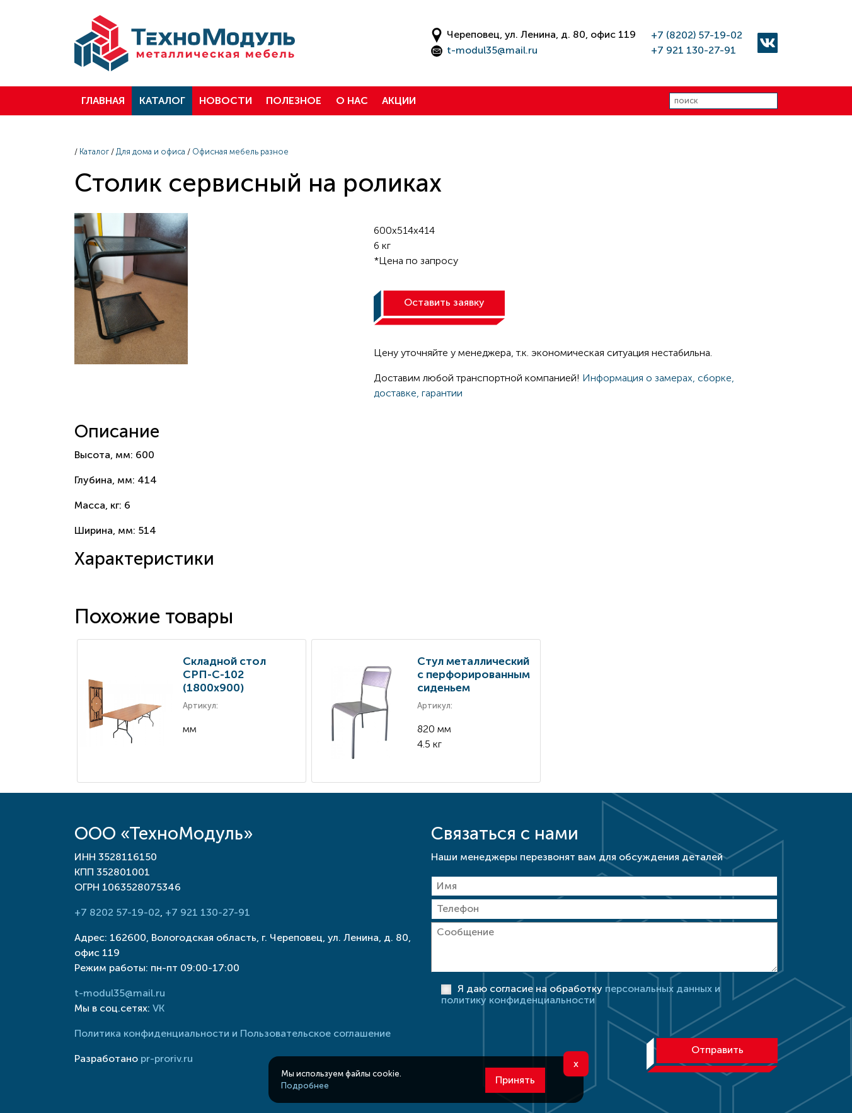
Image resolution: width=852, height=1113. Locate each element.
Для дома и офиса (150, 151)
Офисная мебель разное (240, 151)
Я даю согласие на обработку (580, 994)
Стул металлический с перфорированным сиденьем (473, 674)
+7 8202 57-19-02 (117, 912)
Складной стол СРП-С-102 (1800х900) (224, 674)
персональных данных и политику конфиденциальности (580, 994)
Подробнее (305, 1085)
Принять (515, 1080)
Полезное (293, 101)
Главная (103, 101)
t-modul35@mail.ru (492, 50)
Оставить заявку (444, 302)
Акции (399, 101)
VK (158, 1008)
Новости (225, 101)
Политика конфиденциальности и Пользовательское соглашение (232, 1033)
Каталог (162, 101)
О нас (352, 101)
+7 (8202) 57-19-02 (696, 35)
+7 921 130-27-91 (693, 50)
